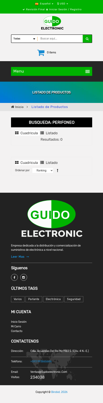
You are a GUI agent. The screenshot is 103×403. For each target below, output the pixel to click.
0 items (51, 52)
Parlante (33, 299)
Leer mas (18, 256)
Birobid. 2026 (59, 392)
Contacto (16, 331)
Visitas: (15, 377)
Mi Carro (16, 326)
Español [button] (44, 3)
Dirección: (17, 351)
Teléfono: (16, 361)
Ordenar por (22, 170)
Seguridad (74, 299)
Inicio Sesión (18, 321)
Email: (14, 372)
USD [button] (62, 3)
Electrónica (53, 299)
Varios (18, 299)
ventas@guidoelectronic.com (48, 372)
